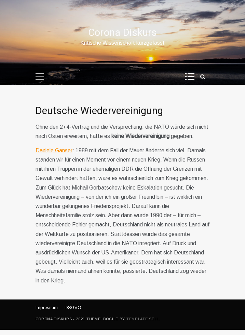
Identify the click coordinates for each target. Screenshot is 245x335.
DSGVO (73, 307)
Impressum (47, 307)
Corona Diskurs (122, 33)
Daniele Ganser (54, 150)
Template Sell (142, 319)
